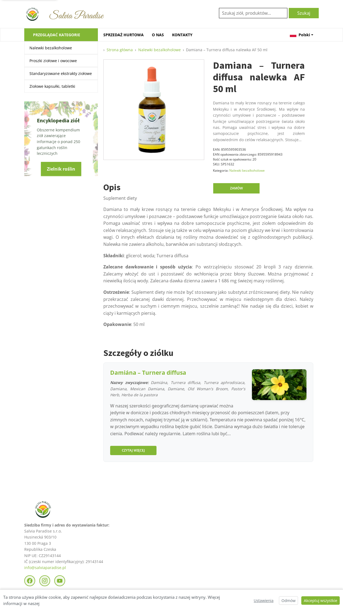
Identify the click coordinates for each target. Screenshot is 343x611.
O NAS (158, 34)
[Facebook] (29, 580)
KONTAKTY (182, 34)
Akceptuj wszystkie (320, 600)
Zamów (236, 188)
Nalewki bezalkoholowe (50, 47)
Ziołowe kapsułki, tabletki (52, 86)
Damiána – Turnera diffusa (148, 372)
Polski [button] (300, 34)
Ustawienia (263, 600)
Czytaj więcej (133, 450)
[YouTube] (59, 580)
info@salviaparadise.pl (45, 567)
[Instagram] (44, 580)
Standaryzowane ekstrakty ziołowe (60, 73)
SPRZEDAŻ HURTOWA (123, 34)
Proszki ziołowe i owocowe (53, 60)
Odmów (288, 600)
